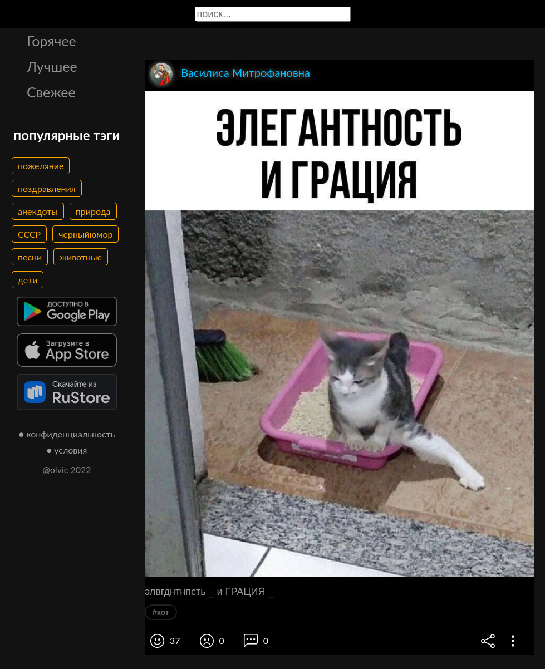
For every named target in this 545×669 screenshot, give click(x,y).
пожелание (40, 165)
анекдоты (38, 211)
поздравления (47, 188)
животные (81, 257)
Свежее (51, 91)
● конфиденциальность (67, 434)
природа (93, 211)
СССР (29, 234)
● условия (67, 450)
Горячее (51, 40)
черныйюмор (85, 234)
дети (27, 279)
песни (30, 257)
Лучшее (52, 66)
